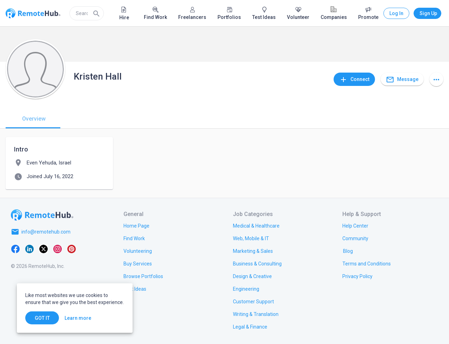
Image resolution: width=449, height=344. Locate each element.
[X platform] (43, 249)
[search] (86, 13)
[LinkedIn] (29, 249)
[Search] (96, 13)
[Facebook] (15, 249)
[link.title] (136, 225)
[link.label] (355, 225)
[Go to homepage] (42, 215)
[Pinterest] (72, 249)
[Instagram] (58, 249)
